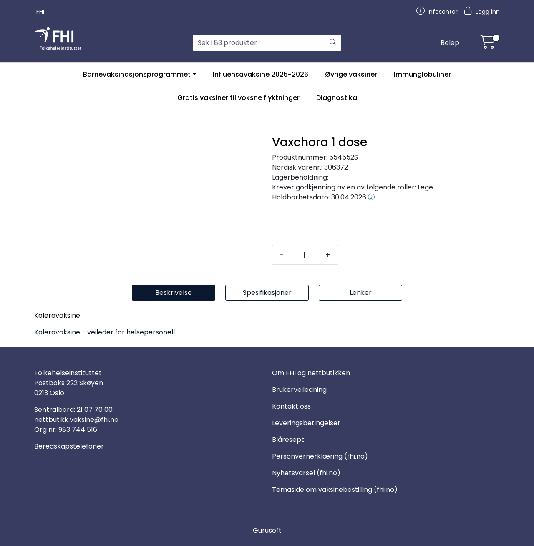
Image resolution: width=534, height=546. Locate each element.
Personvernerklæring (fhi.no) (320, 456)
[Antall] (304, 255)
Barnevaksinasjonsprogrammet (137, 74)
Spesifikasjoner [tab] (267, 292)
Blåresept (288, 439)
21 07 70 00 (95, 409)
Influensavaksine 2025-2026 (260, 74)
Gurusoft (267, 530)
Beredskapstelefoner (69, 446)
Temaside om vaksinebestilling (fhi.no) (335, 489)
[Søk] (259, 43)
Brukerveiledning (299, 389)
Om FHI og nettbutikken (311, 373)
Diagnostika (336, 97)
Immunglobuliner (422, 74)
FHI (40, 11)
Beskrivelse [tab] (173, 292)
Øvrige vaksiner (351, 74)
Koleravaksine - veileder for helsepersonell (104, 332)
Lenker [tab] (361, 292)
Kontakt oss (291, 406)
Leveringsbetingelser (306, 423)
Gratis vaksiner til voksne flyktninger (238, 97)
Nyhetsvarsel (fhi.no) (306, 473)
